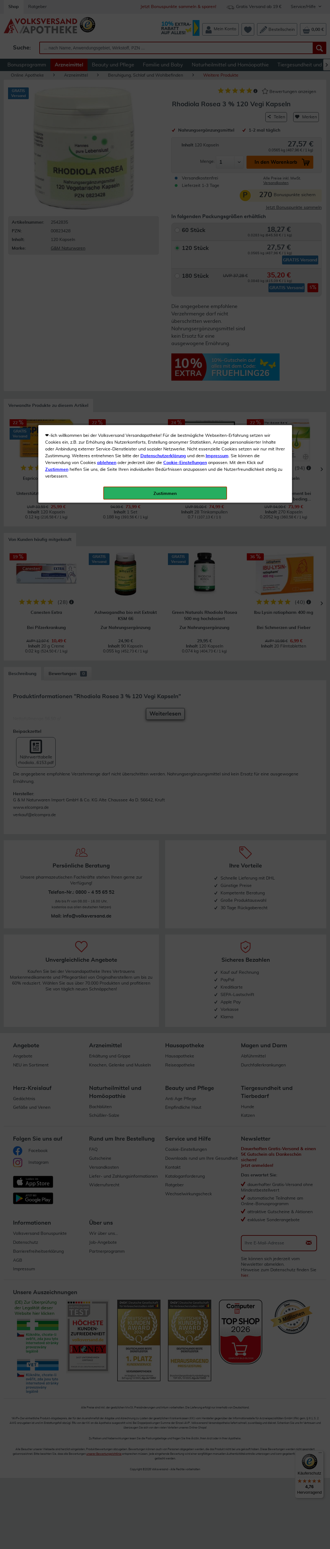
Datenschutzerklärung (163, 139)
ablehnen (106, 145)
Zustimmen (56, 152)
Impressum (217, 139)
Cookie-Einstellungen (185, 145)
